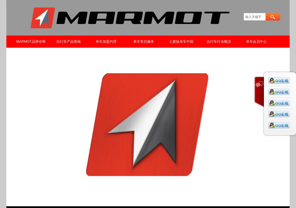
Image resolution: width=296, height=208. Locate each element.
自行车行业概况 (219, 42)
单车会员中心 (256, 42)
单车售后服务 (143, 42)
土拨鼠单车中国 (181, 42)
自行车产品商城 (68, 42)
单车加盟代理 (106, 42)
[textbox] (255, 17)
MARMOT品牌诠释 (30, 42)
